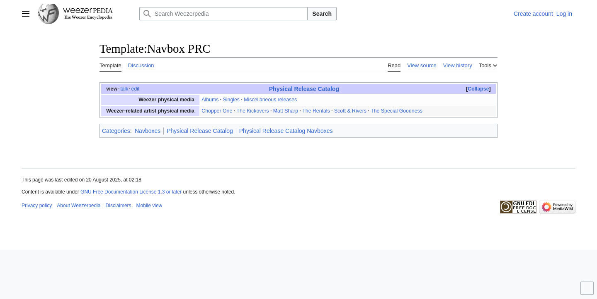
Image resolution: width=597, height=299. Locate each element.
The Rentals (316, 111)
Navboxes (147, 130)
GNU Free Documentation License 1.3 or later (131, 192)
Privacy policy (37, 205)
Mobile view (149, 205)
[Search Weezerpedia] (223, 13)
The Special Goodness (396, 111)
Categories (116, 130)
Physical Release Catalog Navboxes (286, 130)
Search (322, 13)
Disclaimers (118, 205)
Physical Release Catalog (304, 89)
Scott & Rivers (350, 111)
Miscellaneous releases (270, 100)
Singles (231, 100)
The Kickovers (253, 111)
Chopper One (216, 111)
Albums (209, 100)
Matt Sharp (285, 111)
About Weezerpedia (78, 205)
